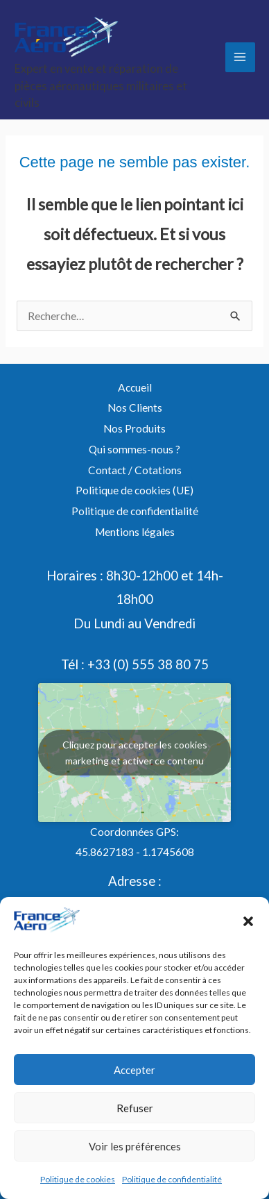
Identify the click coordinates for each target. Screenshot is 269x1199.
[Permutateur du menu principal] (240, 57)
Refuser (134, 1108)
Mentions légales (135, 532)
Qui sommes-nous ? (134, 449)
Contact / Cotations (135, 470)
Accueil (135, 387)
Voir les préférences (135, 1146)
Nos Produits (134, 428)
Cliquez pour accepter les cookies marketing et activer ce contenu (134, 752)
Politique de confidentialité (172, 1179)
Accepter (134, 1070)
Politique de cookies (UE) (134, 490)
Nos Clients (134, 407)
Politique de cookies (77, 1179)
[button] (248, 921)
